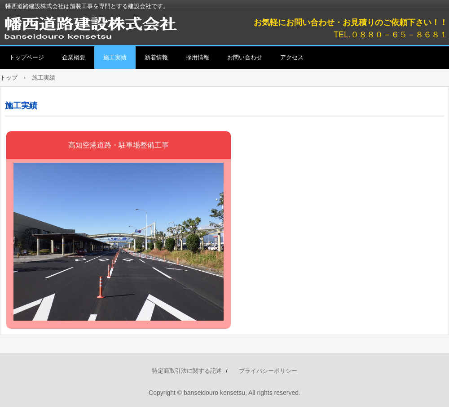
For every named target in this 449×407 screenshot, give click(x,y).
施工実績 (115, 57)
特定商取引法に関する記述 (187, 370)
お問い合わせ (244, 57)
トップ (9, 77)
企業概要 (73, 57)
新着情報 (156, 57)
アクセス (292, 57)
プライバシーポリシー (268, 370)
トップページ (26, 57)
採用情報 (197, 57)
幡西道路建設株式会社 (103, 26)
